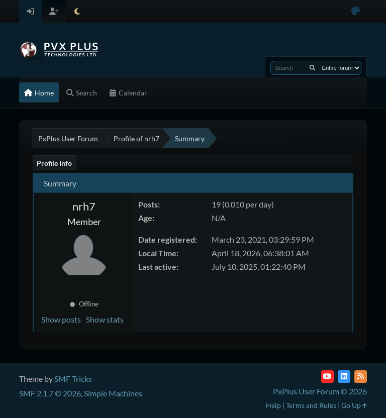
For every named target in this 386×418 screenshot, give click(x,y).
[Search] (312, 68)
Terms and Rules (311, 405)
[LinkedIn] (344, 376)
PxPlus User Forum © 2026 (320, 391)
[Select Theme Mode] (77, 11)
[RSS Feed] (360, 376)
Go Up (354, 405)
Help (273, 405)
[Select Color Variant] (355, 11)
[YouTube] (327, 376)
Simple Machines (113, 393)
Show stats (105, 319)
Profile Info (54, 163)
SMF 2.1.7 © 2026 (50, 393)
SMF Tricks (73, 378)
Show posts (61, 319)
